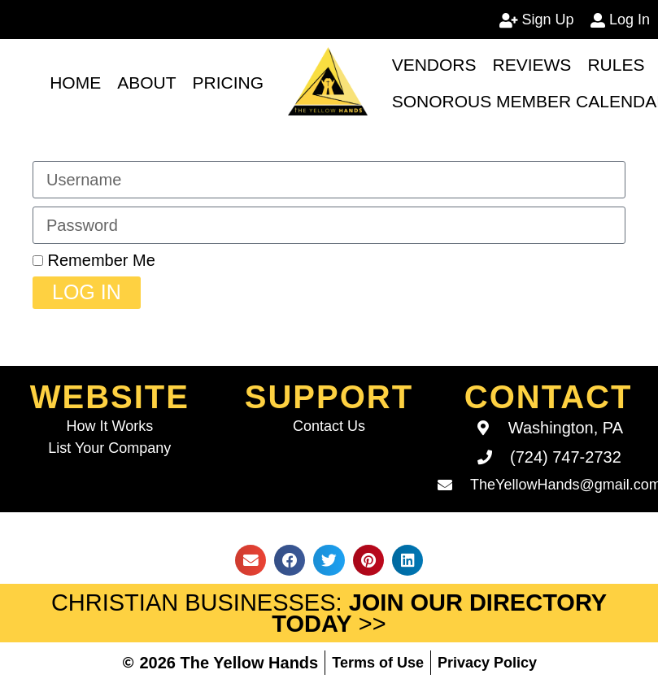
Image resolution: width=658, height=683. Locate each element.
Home (75, 82)
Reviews (532, 64)
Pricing (228, 82)
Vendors (434, 64)
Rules (615, 64)
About (146, 82)
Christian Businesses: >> (329, 613)
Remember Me (94, 260)
